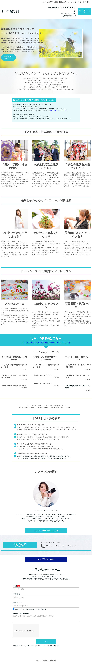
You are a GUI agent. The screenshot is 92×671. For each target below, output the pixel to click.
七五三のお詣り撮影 (60, 2)
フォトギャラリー (85, 2)
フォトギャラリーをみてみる (46, 531)
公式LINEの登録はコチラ (8, 57)
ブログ (44, 2)
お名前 (15, 586)
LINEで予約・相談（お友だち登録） (19, 545)
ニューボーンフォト (73, 2)
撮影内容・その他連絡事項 (21, 613)
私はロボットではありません (24, 632)
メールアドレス (17, 602)
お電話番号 (16, 594)
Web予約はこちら (84, 11)
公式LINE (50, 2)
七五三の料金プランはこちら (58, 111)
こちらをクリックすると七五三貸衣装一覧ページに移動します (46, 343)
